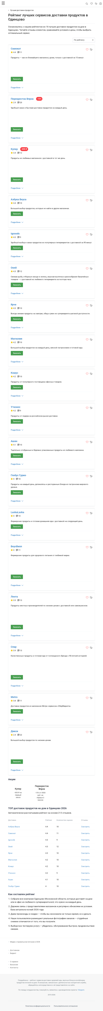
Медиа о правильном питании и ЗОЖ (25, 942)
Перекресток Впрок (22, 98)
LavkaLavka (17, 512)
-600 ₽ (24, 149)
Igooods (15, 233)
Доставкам (14, 950)
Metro (14, 697)
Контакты (14, 968)
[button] (3, 3)
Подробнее (15, 87)
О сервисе (14, 962)
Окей (14, 267)
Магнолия (16, 338)
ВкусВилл (16, 546)
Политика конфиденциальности (37, 1006)
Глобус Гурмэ (18, 475)
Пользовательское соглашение (66, 1006)
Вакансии (14, 965)
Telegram (81, 990)
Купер (14, 149)
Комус (14, 372)
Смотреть (85, 827)
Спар (13, 646)
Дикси (14, 731)
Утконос (15, 406)
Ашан (14, 441)
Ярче (13, 304)
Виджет (13, 953)
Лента (14, 596)
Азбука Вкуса (18, 199)
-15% (39, 99)
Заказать (17, 79)
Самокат (16, 48)
